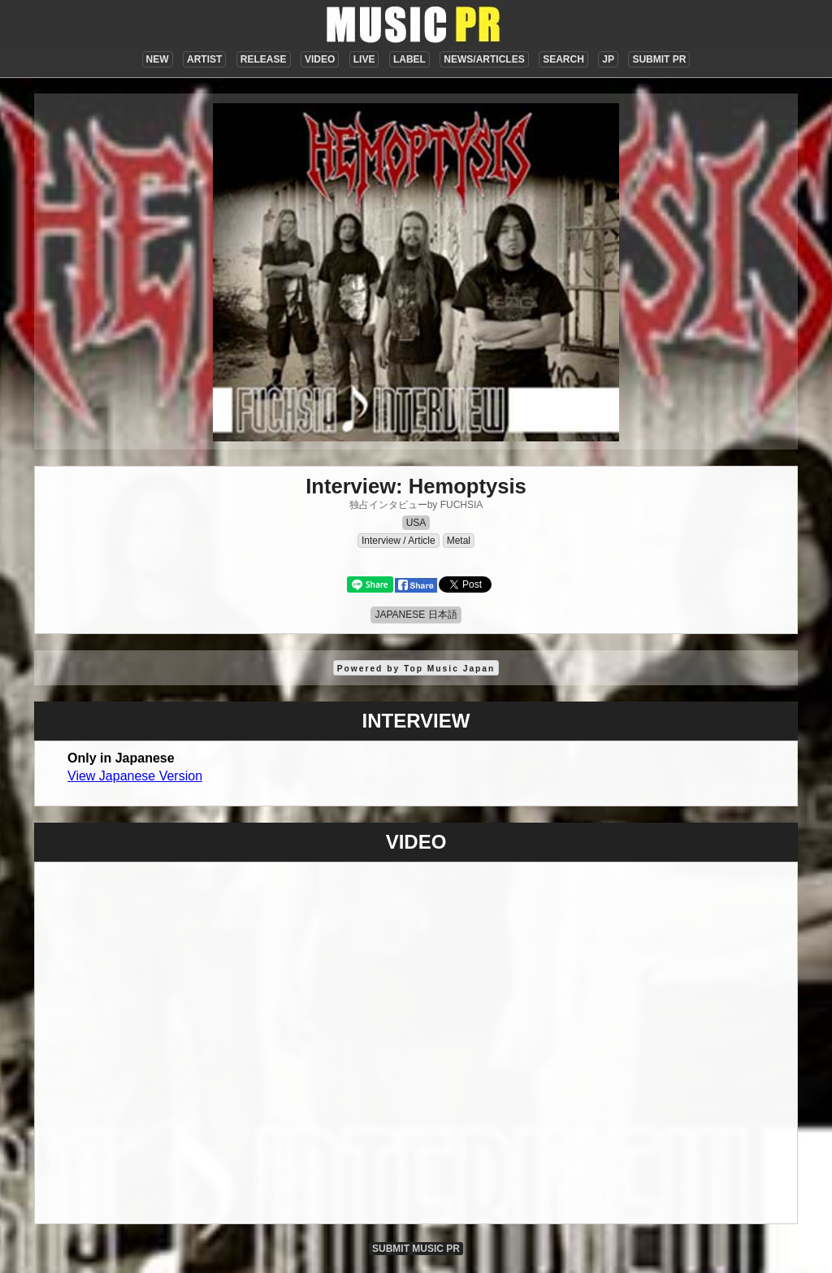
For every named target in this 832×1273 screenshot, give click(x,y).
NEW (157, 59)
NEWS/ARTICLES (484, 59)
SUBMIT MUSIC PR (416, 1248)
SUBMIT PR (659, 59)
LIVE (364, 59)
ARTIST (204, 59)
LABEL (409, 59)
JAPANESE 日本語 (416, 614)
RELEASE (263, 59)
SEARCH (563, 59)
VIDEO (320, 59)
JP (608, 59)
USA (416, 522)
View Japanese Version (134, 776)
